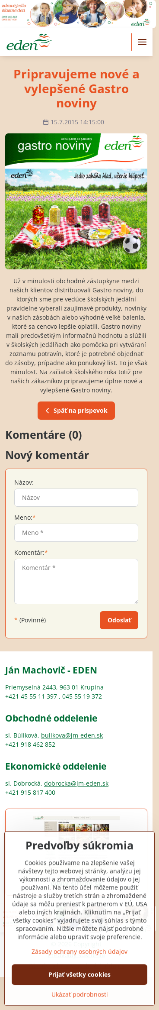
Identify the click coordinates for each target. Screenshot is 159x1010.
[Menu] (142, 42)
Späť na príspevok (75, 410)
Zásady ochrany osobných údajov (79, 981)
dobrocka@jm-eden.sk (76, 783)
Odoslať (119, 620)
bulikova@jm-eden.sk (72, 735)
